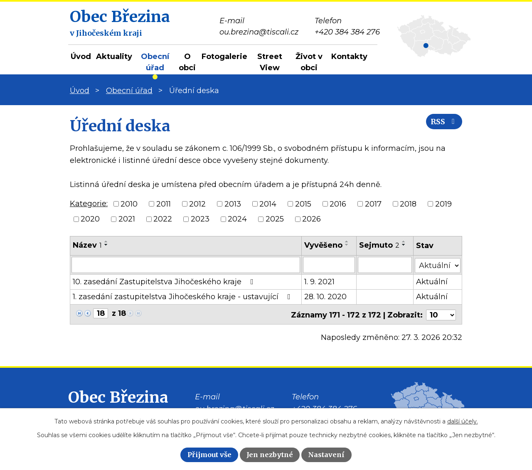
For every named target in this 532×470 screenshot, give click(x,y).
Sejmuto (379, 245)
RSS (441, 126)
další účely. (462, 421)
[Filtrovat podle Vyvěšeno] (329, 265)
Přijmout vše (209, 454)
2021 (126, 219)
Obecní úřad (155, 62)
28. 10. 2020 (325, 296)
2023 (200, 219)
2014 (267, 203)
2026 (311, 219)
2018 (408, 203)
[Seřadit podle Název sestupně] (106, 244)
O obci (187, 62)
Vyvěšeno (323, 245)
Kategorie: (89, 203)
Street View (269, 62)
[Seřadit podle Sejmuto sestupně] (404, 244)
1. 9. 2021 (319, 281)
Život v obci (309, 62)
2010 (129, 203)
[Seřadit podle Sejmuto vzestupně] (404, 241)
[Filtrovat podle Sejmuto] (385, 265)
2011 (163, 203)
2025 (275, 219)
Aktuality (114, 56)
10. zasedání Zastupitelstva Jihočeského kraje (165, 281)
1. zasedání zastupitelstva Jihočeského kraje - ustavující (183, 296)
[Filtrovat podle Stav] (438, 264)
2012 (197, 203)
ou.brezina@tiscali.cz (234, 407)
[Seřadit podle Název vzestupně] (106, 241)
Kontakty (349, 56)
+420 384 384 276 (324, 407)
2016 (338, 203)
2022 (162, 219)
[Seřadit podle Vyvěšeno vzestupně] (347, 241)
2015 (303, 203)
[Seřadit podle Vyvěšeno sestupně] (347, 244)
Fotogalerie (224, 56)
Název (87, 245)
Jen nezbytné (269, 454)
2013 (232, 203)
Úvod (81, 56)
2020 (90, 219)
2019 (443, 203)
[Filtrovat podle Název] (185, 265)
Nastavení (326, 454)
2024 (237, 219)
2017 (373, 203)
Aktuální (432, 281)
